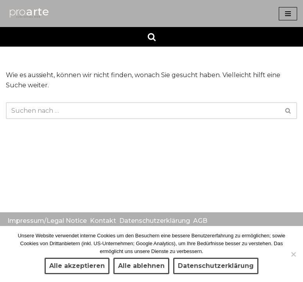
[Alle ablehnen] (293, 254)
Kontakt (103, 220)
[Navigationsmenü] (288, 13)
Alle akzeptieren (77, 265)
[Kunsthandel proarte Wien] (29, 13)
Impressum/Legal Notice (47, 220)
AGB (200, 220)
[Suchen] (151, 37)
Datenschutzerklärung (154, 220)
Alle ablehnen (141, 265)
